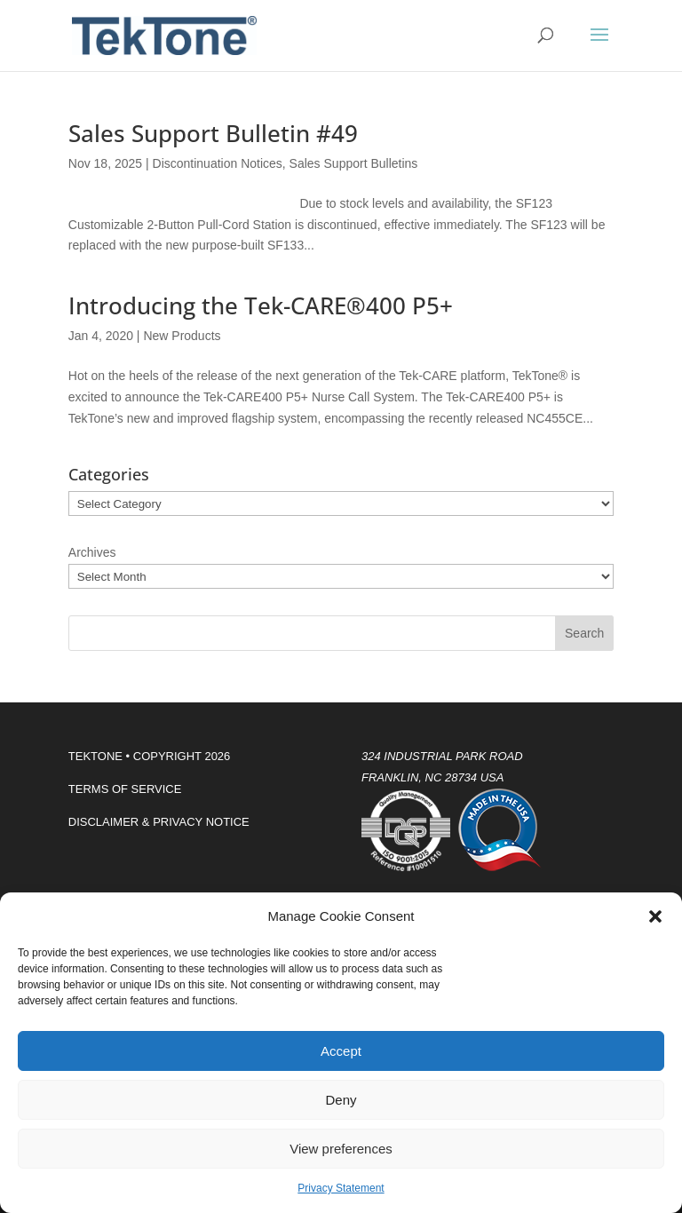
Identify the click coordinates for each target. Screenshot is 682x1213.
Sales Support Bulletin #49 (213, 133)
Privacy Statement (340, 1188)
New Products (181, 336)
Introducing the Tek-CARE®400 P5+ (260, 305)
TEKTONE (95, 756)
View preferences (341, 1148)
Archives (92, 552)
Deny (340, 1099)
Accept (341, 1050)
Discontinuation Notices (217, 163)
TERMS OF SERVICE (125, 789)
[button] (655, 916)
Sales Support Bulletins (353, 163)
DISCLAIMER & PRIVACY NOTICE (159, 821)
